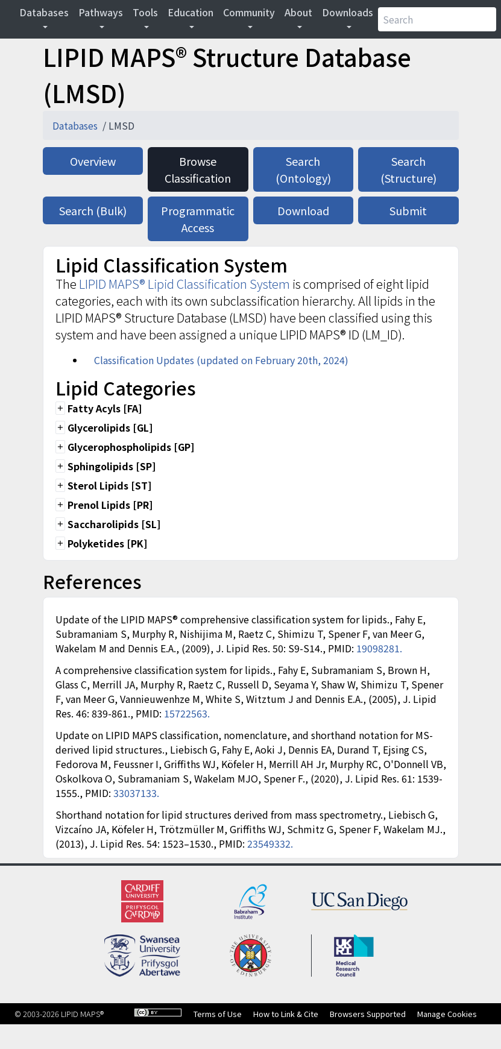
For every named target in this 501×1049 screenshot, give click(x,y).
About (298, 12)
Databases (44, 12)
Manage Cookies (447, 1013)
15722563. (187, 713)
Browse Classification (198, 169)
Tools (145, 12)
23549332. (270, 843)
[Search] (437, 19)
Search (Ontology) (303, 169)
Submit (408, 210)
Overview (93, 161)
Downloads (347, 12)
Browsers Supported (368, 1013)
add (60, 408)
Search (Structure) (408, 169)
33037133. (136, 793)
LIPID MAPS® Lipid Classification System (184, 283)
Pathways (100, 12)
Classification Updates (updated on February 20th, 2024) (221, 360)
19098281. (379, 648)
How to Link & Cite (285, 1013)
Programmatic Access (198, 219)
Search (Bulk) (93, 210)
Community (249, 12)
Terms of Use (218, 1013)
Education (190, 12)
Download (303, 210)
